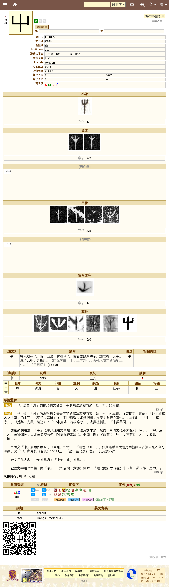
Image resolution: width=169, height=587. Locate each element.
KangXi (42, 518)
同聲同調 (87, 499)
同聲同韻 (60, 499)
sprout (41, 513)
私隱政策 (84, 575)
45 (61, 518)
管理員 (84, 581)
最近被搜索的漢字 (113, 571)
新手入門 (52, 571)
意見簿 (111, 575)
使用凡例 (66, 571)
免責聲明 (98, 575)
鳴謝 (57, 575)
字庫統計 (80, 571)
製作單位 (69, 575)
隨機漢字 (94, 571)
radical (53, 518)
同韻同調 (74, 499)
